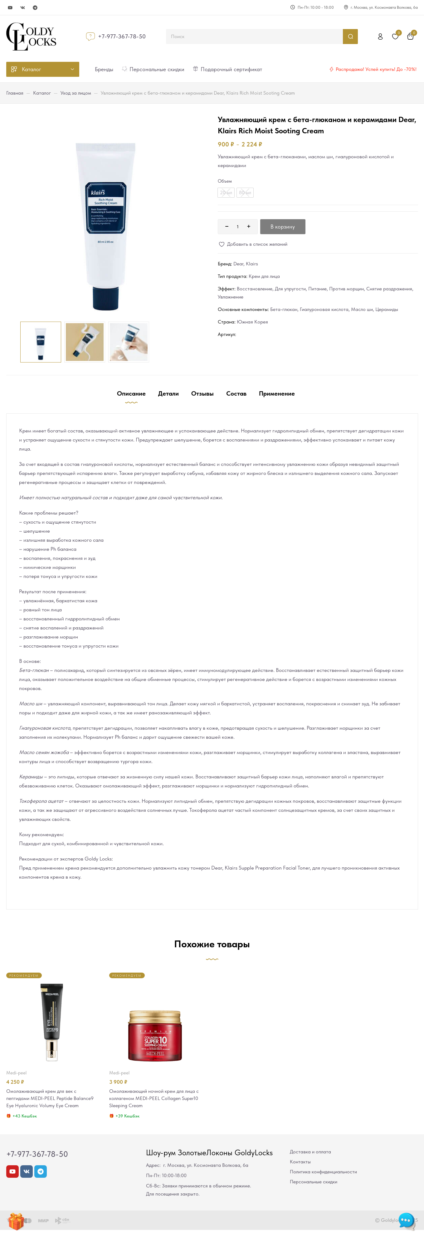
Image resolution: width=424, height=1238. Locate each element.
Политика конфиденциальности (323, 1180)
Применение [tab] (277, 393)
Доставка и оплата (310, 1160)
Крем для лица (264, 276)
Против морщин (346, 289)
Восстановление (254, 289)
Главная (14, 93)
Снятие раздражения (389, 289)
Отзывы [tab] (202, 393)
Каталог (42, 93)
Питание (317, 289)
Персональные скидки (313, 1190)
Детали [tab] (168, 393)
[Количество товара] (238, 226)
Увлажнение (230, 297)
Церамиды (386, 309)
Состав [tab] (236, 393)
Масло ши (362, 309)
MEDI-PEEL (16, 1073)
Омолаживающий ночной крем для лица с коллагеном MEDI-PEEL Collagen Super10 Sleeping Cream (155, 1098)
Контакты (300, 1170)
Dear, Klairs (245, 264)
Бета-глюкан (283, 309)
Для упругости (290, 289)
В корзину (282, 226)
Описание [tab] (131, 393)
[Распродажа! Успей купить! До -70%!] (331, 69)
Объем (225, 181)
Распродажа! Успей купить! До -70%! (376, 69)
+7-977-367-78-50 (122, 36)
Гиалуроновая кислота (324, 309)
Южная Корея (252, 322)
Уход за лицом (76, 93)
